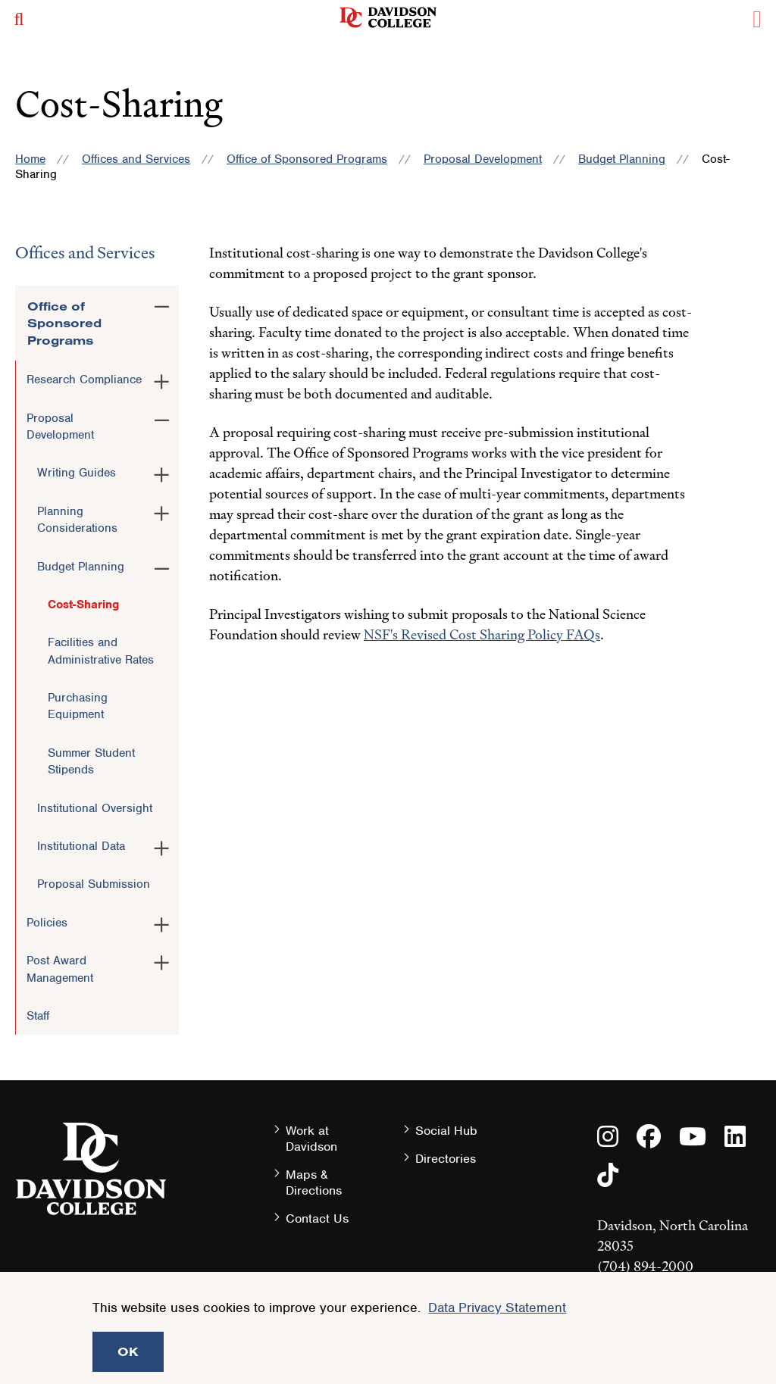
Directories (445, 1159)
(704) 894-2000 (645, 1266)
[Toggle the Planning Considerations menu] (161, 510)
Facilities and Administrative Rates (101, 651)
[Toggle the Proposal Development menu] (161, 417)
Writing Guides (76, 472)
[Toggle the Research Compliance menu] (161, 379)
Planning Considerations (77, 520)
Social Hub (446, 1131)
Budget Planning (621, 159)
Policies (47, 922)
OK (128, 1351)
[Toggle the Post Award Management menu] (161, 960)
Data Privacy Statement (497, 1307)
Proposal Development (483, 159)
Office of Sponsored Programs (307, 159)
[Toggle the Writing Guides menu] (161, 472)
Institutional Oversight (94, 808)
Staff (38, 1015)
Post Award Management (60, 969)
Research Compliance (84, 379)
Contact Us (317, 1218)
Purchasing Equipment (78, 706)
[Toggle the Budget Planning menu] (161, 566)
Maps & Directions (314, 1182)
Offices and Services (136, 159)
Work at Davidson (311, 1138)
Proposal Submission (93, 884)
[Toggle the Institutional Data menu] (161, 845)
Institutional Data (81, 846)
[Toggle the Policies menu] (161, 922)
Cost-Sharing (83, 604)
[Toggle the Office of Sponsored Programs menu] (161, 304)
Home (30, 159)
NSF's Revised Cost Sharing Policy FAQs (482, 634)
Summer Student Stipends (91, 761)
